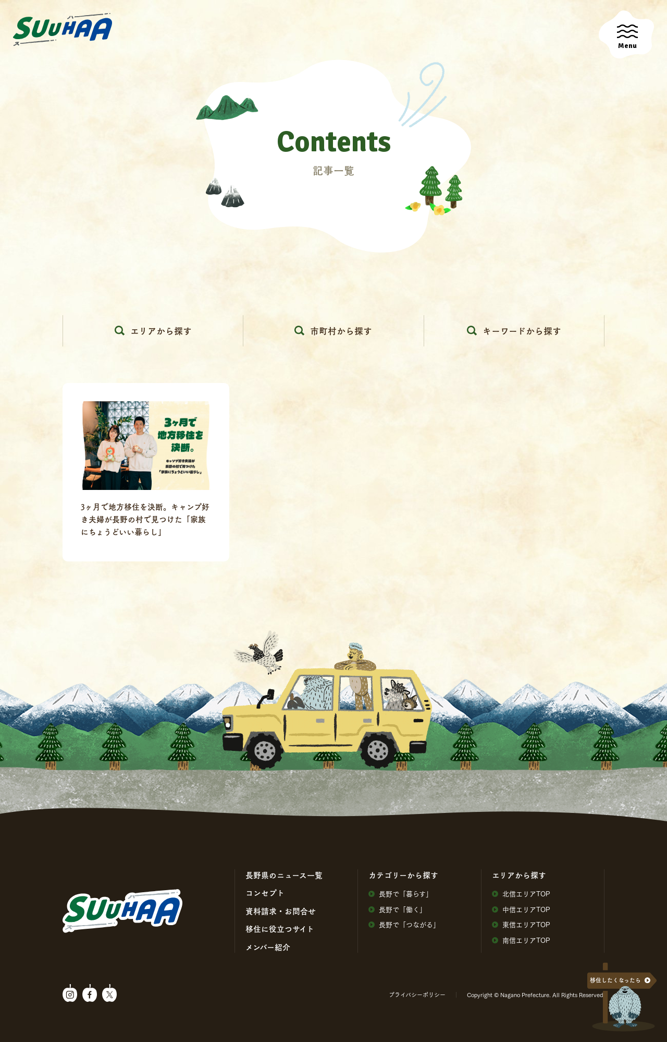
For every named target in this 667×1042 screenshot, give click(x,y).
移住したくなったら (615, 980)
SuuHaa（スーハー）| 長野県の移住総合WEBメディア (62, 29)
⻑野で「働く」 (397, 909)
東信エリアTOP (521, 924)
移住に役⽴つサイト (279, 929)
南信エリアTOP (521, 940)
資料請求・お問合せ (280, 911)
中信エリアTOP (521, 909)
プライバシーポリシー (417, 994)
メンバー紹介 (267, 947)
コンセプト (265, 893)
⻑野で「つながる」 (404, 924)
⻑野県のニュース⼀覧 (284, 875)
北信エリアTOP (521, 894)
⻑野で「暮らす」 (400, 894)
